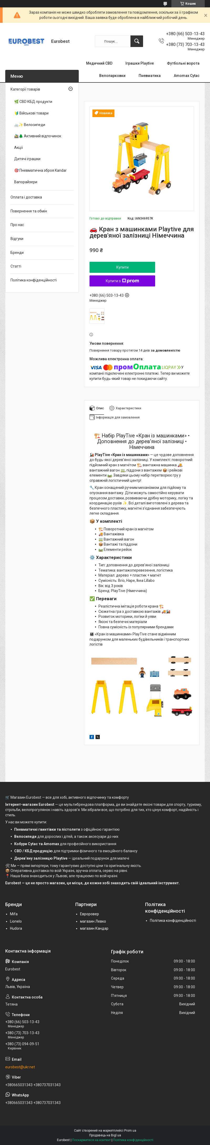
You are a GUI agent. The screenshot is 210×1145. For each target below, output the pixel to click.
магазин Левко (93, 921)
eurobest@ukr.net (20, 1067)
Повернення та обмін (28, 211)
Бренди (17, 252)
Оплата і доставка (26, 197)
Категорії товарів (25, 89)
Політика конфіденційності (33, 280)
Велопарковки (112, 76)
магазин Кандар (94, 928)
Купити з (122, 281)
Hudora (16, 928)
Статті (15, 266)
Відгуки (16, 239)
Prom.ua (130, 1130)
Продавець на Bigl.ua (105, 1135)
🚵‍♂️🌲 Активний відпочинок (37, 136)
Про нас (17, 225)
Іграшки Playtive (139, 63)
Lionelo (16, 921)
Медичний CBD (99, 63)
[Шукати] (136, 41)
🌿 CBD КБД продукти (33, 102)
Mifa (14, 914)
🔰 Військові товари (31, 113)
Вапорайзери (25, 182)
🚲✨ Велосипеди (29, 125)
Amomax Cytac (187, 76)
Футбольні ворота (183, 63)
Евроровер (89, 914)
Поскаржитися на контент (91, 1140)
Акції (18, 147)
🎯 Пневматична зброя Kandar (40, 170)
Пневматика (150, 76)
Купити (122, 267)
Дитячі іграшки (27, 159)
